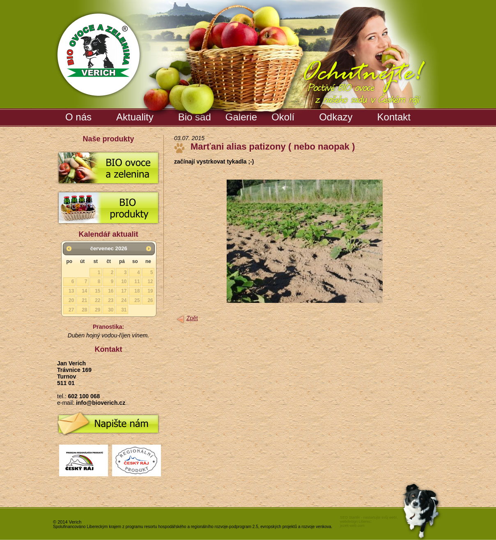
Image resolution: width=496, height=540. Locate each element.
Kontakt (394, 116)
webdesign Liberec (355, 521)
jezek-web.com (352, 526)
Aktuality (135, 116)
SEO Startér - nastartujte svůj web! (368, 517)
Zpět (192, 318)
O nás (78, 116)
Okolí (282, 116)
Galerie (242, 115)
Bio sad (195, 115)
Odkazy (335, 116)
